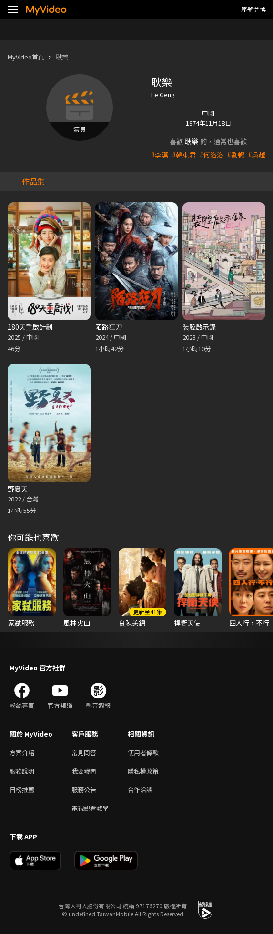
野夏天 (18, 488)
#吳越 (256, 154)
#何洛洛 (211, 154)
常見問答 (83, 752)
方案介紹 (22, 752)
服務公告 (83, 789)
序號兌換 (253, 9)
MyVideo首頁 (26, 56)
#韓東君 (184, 154)
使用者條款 (143, 752)
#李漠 (159, 154)
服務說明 (22, 771)
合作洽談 (140, 789)
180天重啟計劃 (30, 327)
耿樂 (62, 56)
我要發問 (83, 771)
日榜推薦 (22, 789)
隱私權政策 (143, 771)
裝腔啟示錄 (199, 327)
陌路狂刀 (108, 327)
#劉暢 (235, 154)
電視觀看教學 (90, 808)
